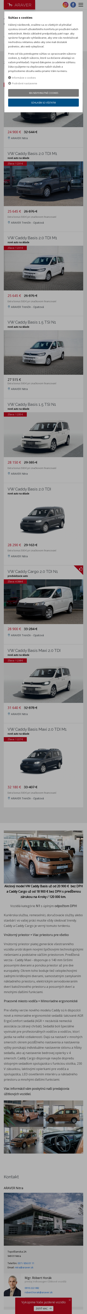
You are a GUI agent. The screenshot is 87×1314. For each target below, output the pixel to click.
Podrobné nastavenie (22, 83)
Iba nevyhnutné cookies (43, 93)
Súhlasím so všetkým (43, 102)
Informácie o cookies (22, 77)
